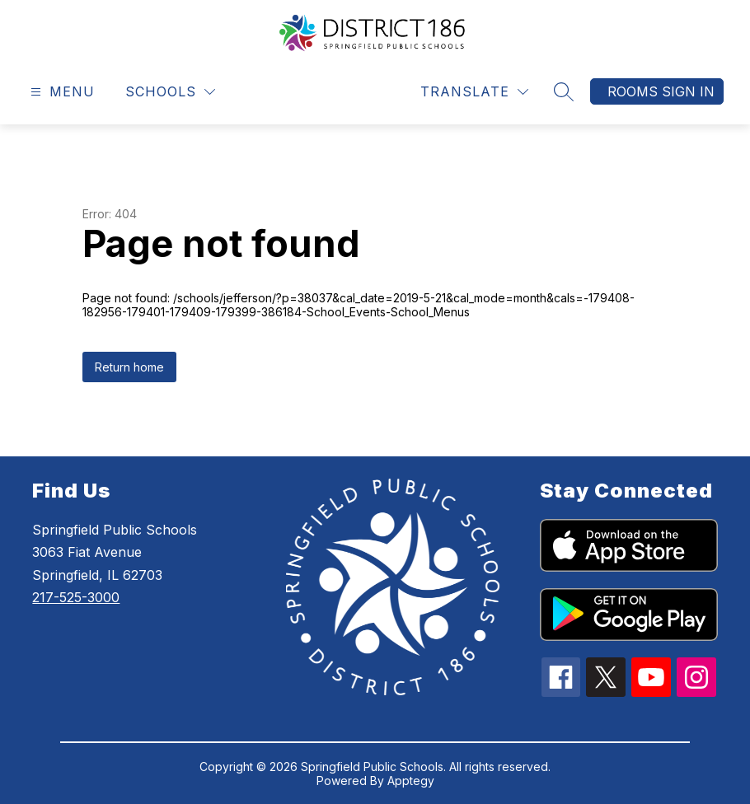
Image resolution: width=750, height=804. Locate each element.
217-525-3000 (76, 597)
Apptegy (410, 781)
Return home (129, 367)
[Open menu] (60, 92)
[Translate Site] (474, 92)
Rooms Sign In (661, 91)
